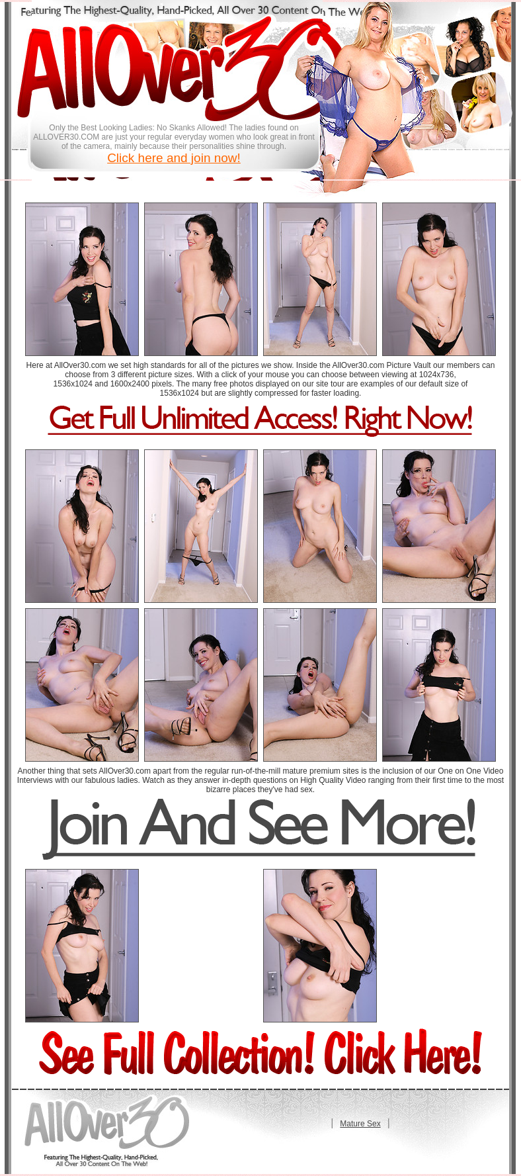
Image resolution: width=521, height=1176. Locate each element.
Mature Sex (360, 1123)
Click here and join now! (174, 158)
